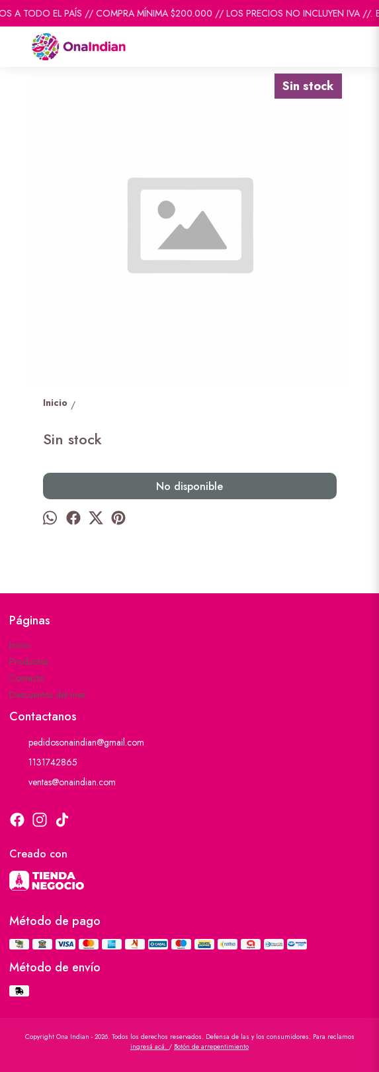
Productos (28, 661)
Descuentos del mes (47, 694)
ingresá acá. (149, 1046)
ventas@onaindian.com (62, 782)
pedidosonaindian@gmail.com (76, 742)
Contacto (26, 678)
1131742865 (43, 762)
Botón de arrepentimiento (211, 1046)
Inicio (19, 645)
